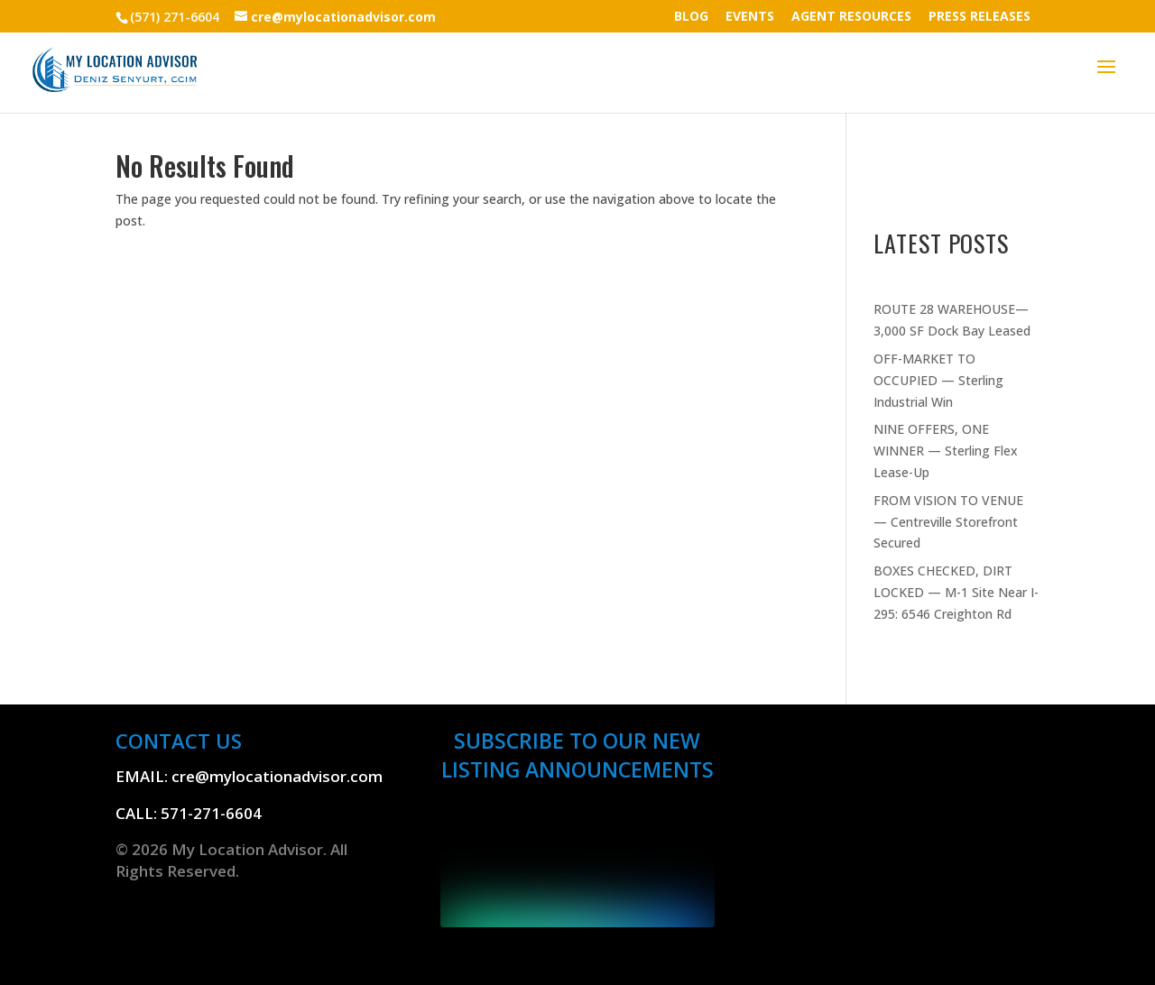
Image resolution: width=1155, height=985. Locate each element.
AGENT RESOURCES (851, 17)
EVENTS (749, 17)
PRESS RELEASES (979, 17)
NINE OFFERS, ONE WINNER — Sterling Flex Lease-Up (945, 450)
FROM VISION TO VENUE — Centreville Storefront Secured (948, 522)
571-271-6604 (211, 813)
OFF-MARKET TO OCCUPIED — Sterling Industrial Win (938, 380)
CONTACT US (179, 740)
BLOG (691, 17)
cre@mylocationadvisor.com (277, 776)
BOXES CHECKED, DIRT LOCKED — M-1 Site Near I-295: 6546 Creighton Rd (956, 592)
